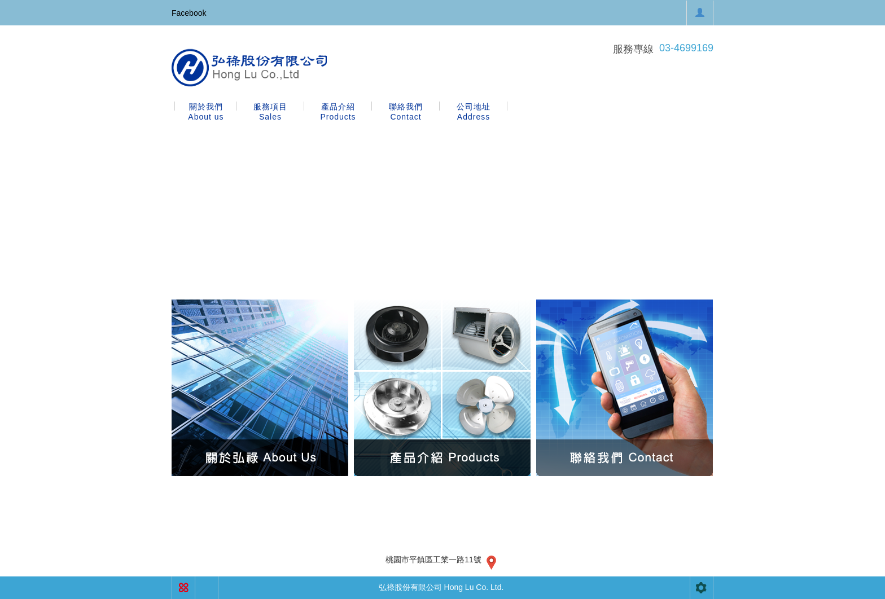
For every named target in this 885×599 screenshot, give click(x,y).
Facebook (189, 12)
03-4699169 (686, 48)
